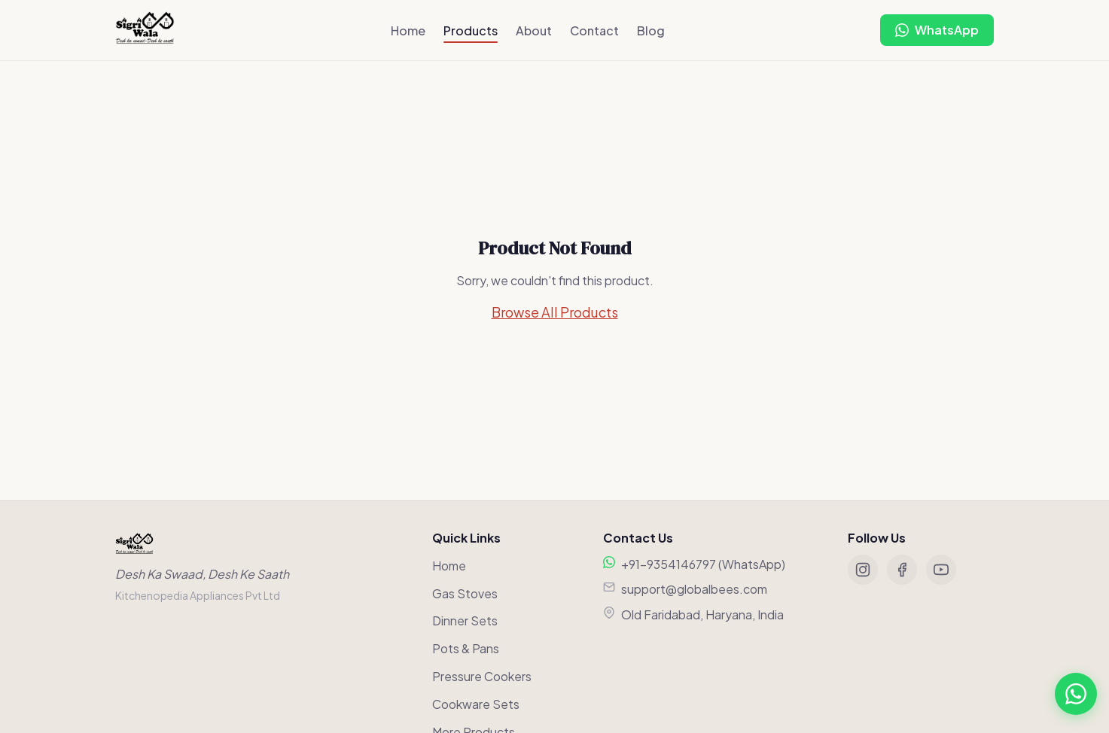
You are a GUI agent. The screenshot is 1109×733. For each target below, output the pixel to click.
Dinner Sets (465, 620)
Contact (594, 30)
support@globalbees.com (694, 589)
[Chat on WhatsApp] (937, 30)
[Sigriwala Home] (145, 30)
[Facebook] (902, 570)
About (534, 30)
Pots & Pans (465, 648)
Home (408, 30)
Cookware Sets (475, 704)
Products (470, 30)
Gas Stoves (465, 593)
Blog (651, 30)
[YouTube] (941, 570)
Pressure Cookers (482, 676)
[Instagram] (863, 570)
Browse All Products (555, 312)
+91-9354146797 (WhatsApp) (703, 564)
